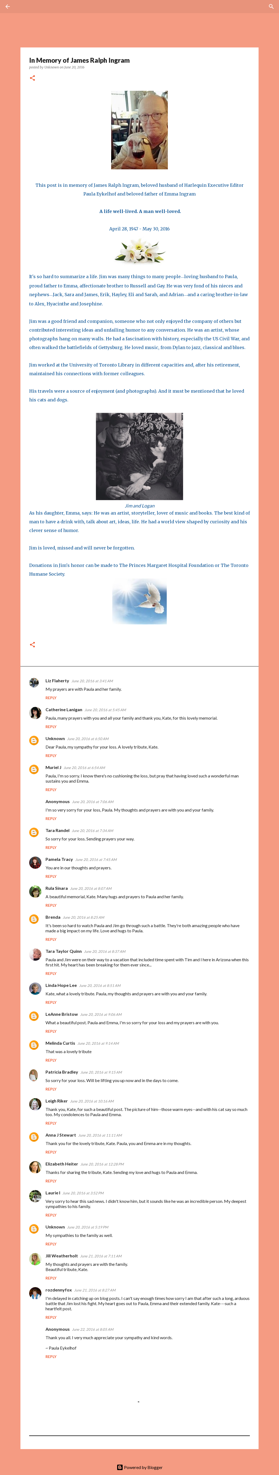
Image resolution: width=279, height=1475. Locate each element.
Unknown (55, 738)
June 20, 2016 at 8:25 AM (83, 917)
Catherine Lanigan (64, 709)
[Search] (23, 6)
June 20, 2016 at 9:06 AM (101, 1014)
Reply (51, 697)
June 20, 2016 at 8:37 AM (104, 951)
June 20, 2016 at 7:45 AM (96, 859)
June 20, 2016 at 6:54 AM (84, 767)
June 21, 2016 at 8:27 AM (95, 1290)
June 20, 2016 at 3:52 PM (83, 1193)
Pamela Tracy (59, 859)
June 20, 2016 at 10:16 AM (92, 1101)
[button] (32, 78)
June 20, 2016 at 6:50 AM (87, 739)
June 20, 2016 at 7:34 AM (92, 830)
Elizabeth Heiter (62, 1163)
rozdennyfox (59, 1289)
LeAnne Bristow (62, 1014)
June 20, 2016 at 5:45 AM (105, 710)
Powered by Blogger (140, 1467)
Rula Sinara (57, 888)
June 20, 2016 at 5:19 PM (87, 1227)
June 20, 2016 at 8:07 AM (90, 888)
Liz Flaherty (57, 680)
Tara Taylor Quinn (64, 951)
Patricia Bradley (62, 1071)
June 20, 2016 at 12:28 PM (102, 1164)
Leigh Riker (57, 1100)
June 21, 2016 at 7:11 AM (101, 1256)
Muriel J (53, 767)
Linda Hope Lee (61, 985)
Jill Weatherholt (62, 1255)
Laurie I (53, 1192)
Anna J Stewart (61, 1134)
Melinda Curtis (60, 1043)
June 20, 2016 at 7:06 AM (92, 802)
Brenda (53, 917)
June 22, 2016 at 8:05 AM (92, 1329)
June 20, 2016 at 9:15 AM (101, 1072)
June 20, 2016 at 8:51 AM (99, 985)
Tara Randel (57, 830)
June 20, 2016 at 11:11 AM (100, 1135)
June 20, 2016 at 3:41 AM (92, 681)
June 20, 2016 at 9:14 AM (98, 1043)
